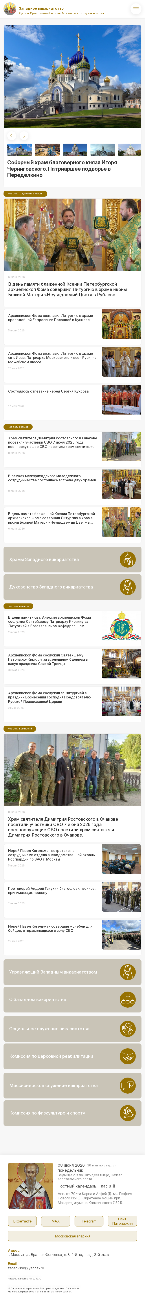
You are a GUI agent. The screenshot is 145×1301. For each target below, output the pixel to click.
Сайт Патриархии (122, 1221)
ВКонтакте (22, 1221)
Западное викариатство (41, 8)
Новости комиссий (19, 728)
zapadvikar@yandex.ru (26, 1268)
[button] (11, 135)
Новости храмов (18, 426)
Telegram (89, 1221)
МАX (55, 1221)
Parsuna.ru (35, 1278)
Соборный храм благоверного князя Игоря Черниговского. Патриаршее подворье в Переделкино (62, 168)
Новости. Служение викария (25, 193)
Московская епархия (72, 1236)
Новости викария (18, 606)
